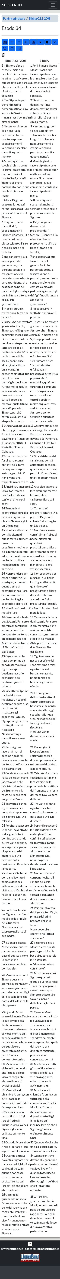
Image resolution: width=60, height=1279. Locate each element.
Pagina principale (14, 18)
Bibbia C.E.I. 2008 (39, 18)
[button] (30, 1244)
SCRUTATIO (12, 5)
